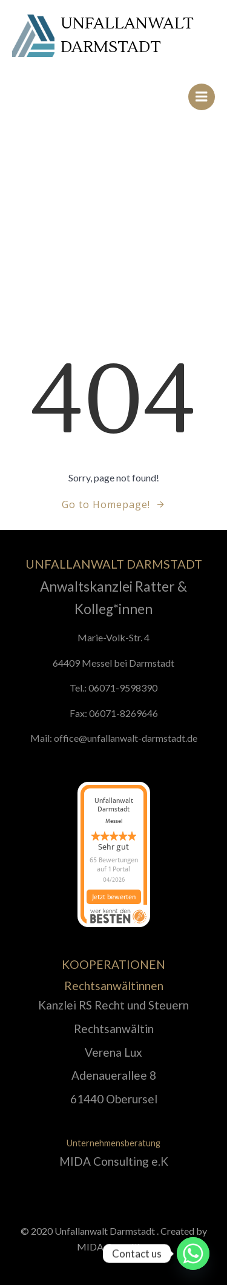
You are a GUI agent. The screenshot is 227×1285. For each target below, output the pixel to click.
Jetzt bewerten (114, 903)
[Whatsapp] (193, 1253)
